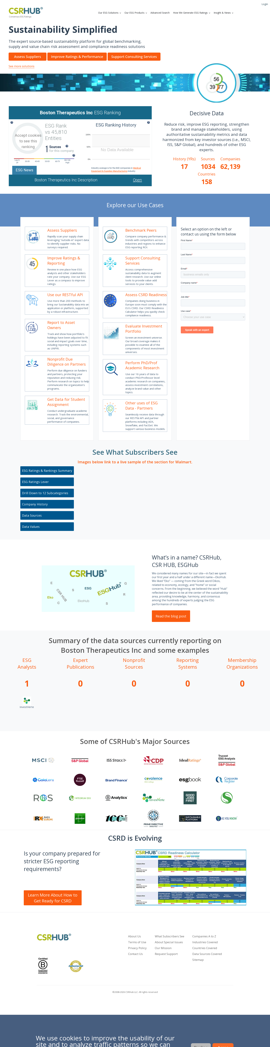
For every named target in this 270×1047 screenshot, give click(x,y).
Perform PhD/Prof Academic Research (142, 365)
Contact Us (135, 954)
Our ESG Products (134, 12)
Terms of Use (137, 942)
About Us (134, 936)
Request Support (166, 954)
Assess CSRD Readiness (146, 294)
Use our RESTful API (65, 294)
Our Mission (163, 948)
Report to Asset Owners (61, 325)
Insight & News (222, 12)
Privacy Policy (137, 948)
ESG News (24, 170)
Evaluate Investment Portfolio (143, 328)
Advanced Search (160, 12)
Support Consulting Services (142, 260)
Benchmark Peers (141, 230)
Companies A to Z (204, 936)
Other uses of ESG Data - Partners (141, 405)
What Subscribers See (169, 936)
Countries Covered (204, 948)
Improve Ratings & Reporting (63, 260)
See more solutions (21, 66)
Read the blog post (171, 616)
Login (265, 4)
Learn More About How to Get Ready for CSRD (52, 898)
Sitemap (198, 960)
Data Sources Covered (207, 954)
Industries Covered (205, 942)
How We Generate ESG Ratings (190, 12)
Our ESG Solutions (108, 12)
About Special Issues (169, 942)
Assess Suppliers (62, 230)
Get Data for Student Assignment (66, 402)
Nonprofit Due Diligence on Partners (66, 361)
